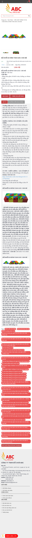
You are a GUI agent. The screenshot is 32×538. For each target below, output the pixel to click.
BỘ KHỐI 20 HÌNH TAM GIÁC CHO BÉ (12, 21)
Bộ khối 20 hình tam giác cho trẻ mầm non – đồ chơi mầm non (16, 339)
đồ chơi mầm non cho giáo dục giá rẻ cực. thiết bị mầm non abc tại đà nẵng (15, 382)
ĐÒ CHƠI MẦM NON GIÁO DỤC (10, 363)
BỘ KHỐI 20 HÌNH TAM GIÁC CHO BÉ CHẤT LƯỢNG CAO (14, 352)
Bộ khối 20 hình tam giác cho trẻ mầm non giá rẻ (15, 402)
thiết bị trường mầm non (8, 331)
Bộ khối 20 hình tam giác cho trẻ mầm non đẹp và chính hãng (15, 435)
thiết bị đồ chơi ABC (10, 329)
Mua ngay (5, 96)
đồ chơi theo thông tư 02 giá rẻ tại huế (12, 371)
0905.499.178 (11, 536)
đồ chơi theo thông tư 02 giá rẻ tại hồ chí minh (14, 375)
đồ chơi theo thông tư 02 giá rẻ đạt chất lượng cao (15, 361)
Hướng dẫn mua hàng (16, 102)
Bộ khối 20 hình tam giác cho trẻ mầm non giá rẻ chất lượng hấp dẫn (15, 441)
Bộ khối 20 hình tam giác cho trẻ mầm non (13, 419)
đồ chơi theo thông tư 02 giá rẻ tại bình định (13, 380)
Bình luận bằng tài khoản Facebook (11, 445)
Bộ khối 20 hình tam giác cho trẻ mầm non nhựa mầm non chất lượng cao (14, 405)
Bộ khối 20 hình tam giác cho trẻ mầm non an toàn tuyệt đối (15, 422)
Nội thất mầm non (6, 503)
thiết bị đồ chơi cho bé (23, 329)
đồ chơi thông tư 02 (7, 348)
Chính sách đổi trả (7, 498)
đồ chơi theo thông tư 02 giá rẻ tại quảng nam (14, 377)
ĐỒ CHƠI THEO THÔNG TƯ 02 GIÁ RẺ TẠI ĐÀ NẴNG (14, 366)
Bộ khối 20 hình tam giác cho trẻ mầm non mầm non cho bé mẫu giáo (16, 410)
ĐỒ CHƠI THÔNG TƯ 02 (21, 20)
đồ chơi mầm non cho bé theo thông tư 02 (13, 350)
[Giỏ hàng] (29, 2)
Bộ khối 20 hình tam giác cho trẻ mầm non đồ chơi (15, 414)
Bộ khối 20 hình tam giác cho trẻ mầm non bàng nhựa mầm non (14, 428)
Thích (3, 64)
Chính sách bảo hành (7, 495)
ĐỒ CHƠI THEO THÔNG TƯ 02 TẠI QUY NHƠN (15, 369)
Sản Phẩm (10, 20)
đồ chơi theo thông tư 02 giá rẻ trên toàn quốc (14, 373)
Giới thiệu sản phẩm (7, 490)
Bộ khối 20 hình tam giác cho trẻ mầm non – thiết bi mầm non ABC (15, 399)
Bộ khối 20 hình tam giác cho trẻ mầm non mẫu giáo (16, 432)
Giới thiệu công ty (6, 488)
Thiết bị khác (5, 512)
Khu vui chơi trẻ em (7, 510)
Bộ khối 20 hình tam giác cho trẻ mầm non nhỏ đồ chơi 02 (15, 358)
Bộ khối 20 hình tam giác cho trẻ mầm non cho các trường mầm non (15, 388)
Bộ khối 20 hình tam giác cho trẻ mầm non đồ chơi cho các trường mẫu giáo (15, 344)
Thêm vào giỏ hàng (17, 96)
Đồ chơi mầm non (6, 505)
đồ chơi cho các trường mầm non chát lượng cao (15, 391)
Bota (19, 537)
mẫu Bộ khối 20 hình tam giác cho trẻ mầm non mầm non (16, 416)
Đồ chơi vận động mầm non (9, 507)
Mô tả (4, 102)
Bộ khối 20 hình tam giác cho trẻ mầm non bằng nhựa (14, 394)
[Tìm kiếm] (29, 16)
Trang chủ (3, 20)
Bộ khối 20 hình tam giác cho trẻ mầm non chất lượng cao (14, 334)
